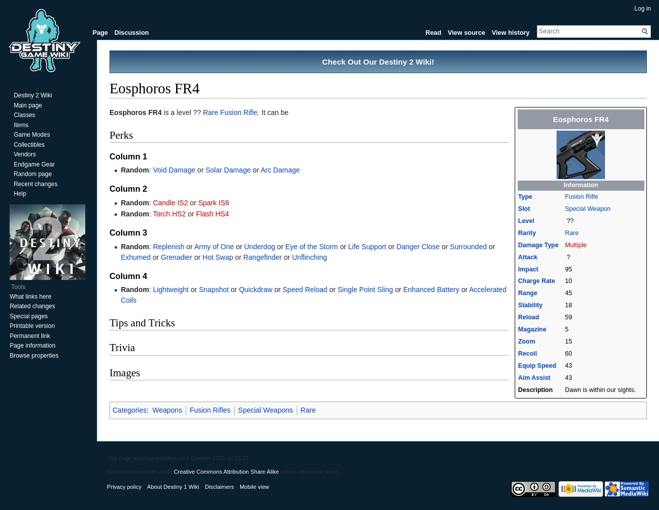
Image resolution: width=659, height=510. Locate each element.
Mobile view (254, 487)
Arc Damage (280, 170)
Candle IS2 (170, 203)
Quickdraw (255, 290)
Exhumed (135, 257)
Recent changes (36, 184)
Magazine (532, 329)
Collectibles (29, 144)
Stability (530, 305)
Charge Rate (536, 281)
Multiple (576, 245)
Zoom (526, 341)
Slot (524, 208)
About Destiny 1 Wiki (173, 487)
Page (100, 32)
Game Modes (32, 134)
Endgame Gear (34, 164)
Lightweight (171, 290)
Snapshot (214, 290)
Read (433, 32)
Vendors (25, 154)
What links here (30, 296)
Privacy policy (124, 487)
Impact (528, 269)
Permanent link (30, 335)
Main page (28, 105)
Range (527, 293)
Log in (642, 8)
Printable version (32, 325)
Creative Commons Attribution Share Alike (226, 472)
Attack (527, 257)
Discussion (132, 32)
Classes (24, 115)
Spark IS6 (213, 203)
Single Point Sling (365, 290)
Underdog (260, 247)
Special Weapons (265, 410)
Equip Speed (537, 365)
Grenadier (176, 257)
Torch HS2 (169, 214)
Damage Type (538, 245)
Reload (528, 317)
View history (510, 32)
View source (466, 32)
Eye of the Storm (311, 247)
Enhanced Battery (431, 290)
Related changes (32, 306)
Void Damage (174, 170)
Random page (32, 174)
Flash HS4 (212, 214)
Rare (572, 233)
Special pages (28, 316)
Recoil (527, 353)
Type (525, 196)
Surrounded (468, 247)
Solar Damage (228, 170)
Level (526, 220)
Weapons (167, 410)
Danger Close (418, 247)
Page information (33, 345)
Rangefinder (262, 257)
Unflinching (309, 257)
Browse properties (34, 355)
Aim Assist (534, 377)
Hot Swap (217, 257)
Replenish (168, 247)
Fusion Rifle (581, 196)
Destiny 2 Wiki (33, 95)
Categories (130, 410)
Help (20, 193)
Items (21, 125)
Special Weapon (588, 208)
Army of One (214, 247)
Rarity (527, 233)
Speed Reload (305, 290)
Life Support (367, 247)
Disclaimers (219, 487)
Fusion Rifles (210, 410)
